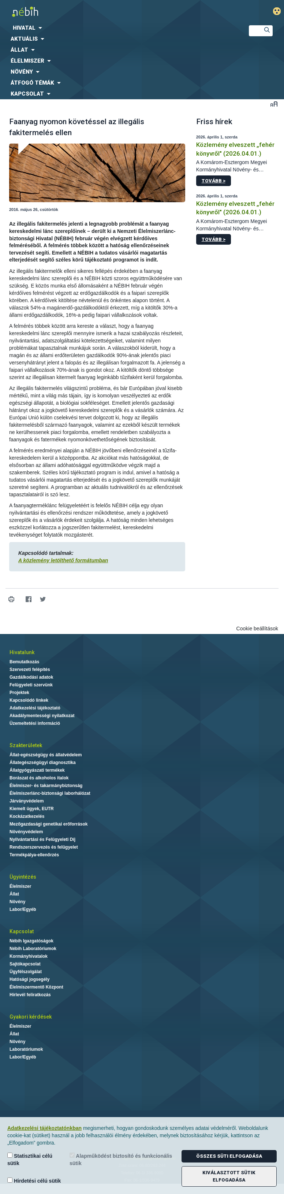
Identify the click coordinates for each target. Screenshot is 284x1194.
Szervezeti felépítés (30, 669)
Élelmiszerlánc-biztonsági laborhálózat (50, 793)
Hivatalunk (22, 652)
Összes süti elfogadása (229, 1156)
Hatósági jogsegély (29, 979)
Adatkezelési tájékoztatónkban (44, 1128)
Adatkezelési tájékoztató (35, 708)
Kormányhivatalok (29, 956)
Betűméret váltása (274, 103)
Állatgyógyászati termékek (37, 770)
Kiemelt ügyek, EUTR (32, 808)
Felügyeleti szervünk (31, 684)
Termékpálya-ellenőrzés (34, 854)
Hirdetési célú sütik (34, 1181)
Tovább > (213, 180)
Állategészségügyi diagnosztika (43, 762)
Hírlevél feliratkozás (30, 994)
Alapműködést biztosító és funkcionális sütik (121, 1159)
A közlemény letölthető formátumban (63, 560)
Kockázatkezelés (27, 816)
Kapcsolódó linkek (29, 700)
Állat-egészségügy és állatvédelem (46, 754)
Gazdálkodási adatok (31, 677)
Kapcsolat (22, 931)
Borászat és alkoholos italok (39, 777)
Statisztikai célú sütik (29, 1159)
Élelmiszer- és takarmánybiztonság (46, 785)
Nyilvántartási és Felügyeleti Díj (42, 839)
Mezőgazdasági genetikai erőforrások (48, 824)
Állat (14, 894)
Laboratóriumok (26, 1049)
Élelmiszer (20, 886)
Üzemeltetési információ (35, 723)
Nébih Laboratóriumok (33, 948)
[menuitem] (118, 27)
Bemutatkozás (24, 661)
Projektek (19, 692)
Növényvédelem (26, 831)
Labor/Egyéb (23, 909)
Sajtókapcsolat (25, 964)
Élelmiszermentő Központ (36, 987)
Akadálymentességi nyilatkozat (42, 715)
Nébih (94, 11)
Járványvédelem (27, 801)
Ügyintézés (23, 877)
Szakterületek (26, 745)
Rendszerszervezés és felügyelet (44, 847)
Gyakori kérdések (31, 1017)
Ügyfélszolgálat (26, 971)
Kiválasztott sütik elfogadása (228, 1176)
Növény (17, 901)
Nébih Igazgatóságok (31, 940)
